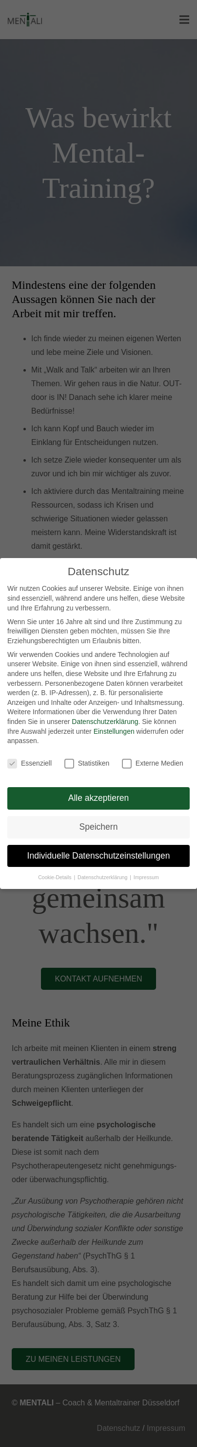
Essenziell (29, 763)
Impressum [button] (146, 877)
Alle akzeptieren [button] (98, 798)
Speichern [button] (98, 827)
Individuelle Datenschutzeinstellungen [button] (98, 856)
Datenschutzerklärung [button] (103, 877)
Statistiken (87, 763)
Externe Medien (152, 763)
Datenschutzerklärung (105, 721)
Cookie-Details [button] (55, 877)
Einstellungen (114, 731)
